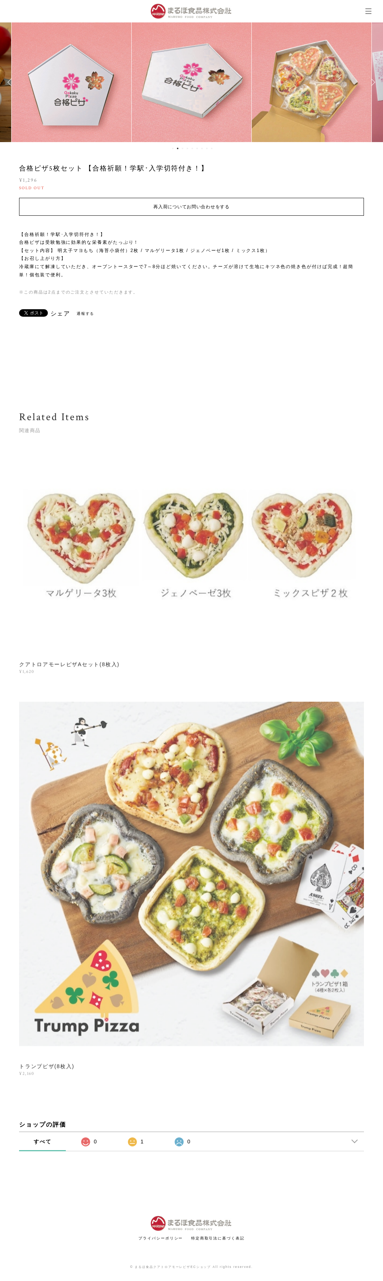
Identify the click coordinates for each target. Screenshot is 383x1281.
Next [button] (372, 82)
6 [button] (197, 148)
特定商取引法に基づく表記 (218, 1238)
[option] (71, 82)
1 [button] (173, 148)
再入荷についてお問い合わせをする (191, 206)
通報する (86, 313)
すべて (43, 1142)
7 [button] (202, 148)
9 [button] (211, 148)
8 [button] (207, 148)
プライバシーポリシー (160, 1238)
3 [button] (182, 148)
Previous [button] (11, 82)
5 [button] (192, 148)
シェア (60, 314)
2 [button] (177, 148)
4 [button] (187, 148)
